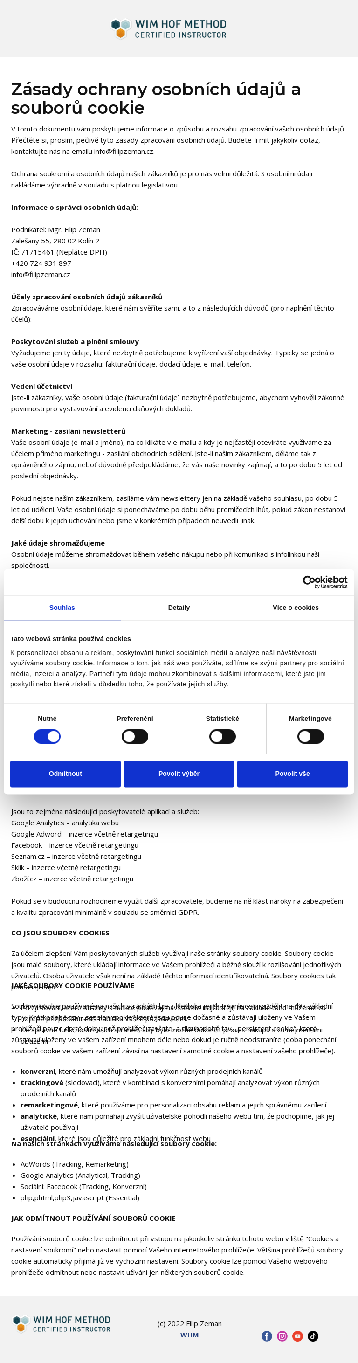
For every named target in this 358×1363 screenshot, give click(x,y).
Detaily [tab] (179, 607)
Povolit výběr (179, 774)
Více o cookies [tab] (296, 607)
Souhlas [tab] (62, 607)
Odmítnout (65, 774)
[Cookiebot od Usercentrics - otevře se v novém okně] (307, 581)
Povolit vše (292, 774)
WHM (189, 1334)
